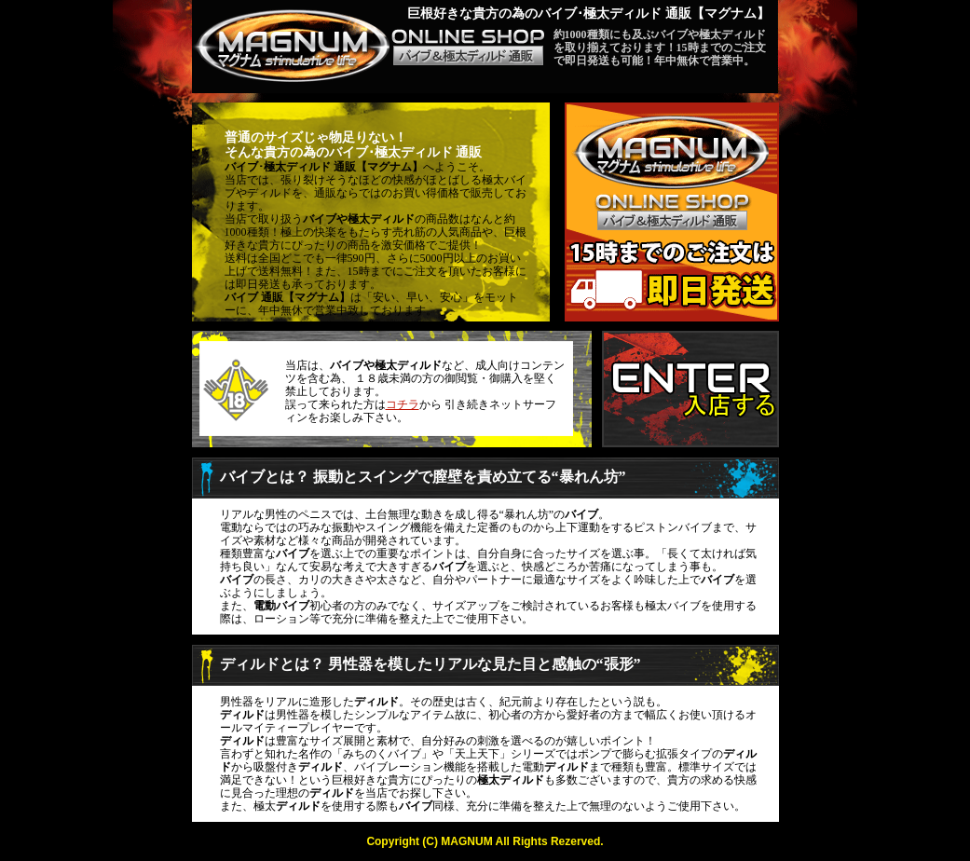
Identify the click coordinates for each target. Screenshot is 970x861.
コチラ (402, 404)
